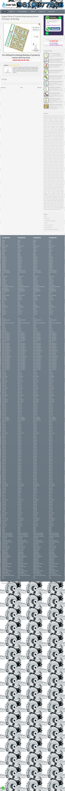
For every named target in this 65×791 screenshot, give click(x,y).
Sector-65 (57, 181)
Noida (62, 130)
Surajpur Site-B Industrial (57, 191)
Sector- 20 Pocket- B (6, 344)
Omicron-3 (55, 133)
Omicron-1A (46, 133)
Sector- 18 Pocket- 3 (56, 139)
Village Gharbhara (57, 200)
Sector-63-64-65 (47, 181)
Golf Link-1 (56, 124)
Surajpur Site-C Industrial (49, 193)
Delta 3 (62, 117)
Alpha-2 (48, 115)
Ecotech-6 (61, 120)
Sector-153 (51, 164)
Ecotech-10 (51, 118)
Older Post (39, 87)
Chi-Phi (49, 117)
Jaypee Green (47, 127)
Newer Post (3, 87)
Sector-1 (3, 370)
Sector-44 (53, 174)
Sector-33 (53, 171)
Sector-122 (50, 158)
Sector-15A (61, 164)
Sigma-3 (45, 191)
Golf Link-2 (61, 124)
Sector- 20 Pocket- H (51, 146)
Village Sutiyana (52, 206)
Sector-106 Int (60, 155)
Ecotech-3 (56, 120)
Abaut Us (46, 222)
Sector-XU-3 (53, 190)
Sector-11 (50, 157)
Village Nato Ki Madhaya (7, 563)
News (60, 130)
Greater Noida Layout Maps (49, 220)
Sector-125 (55, 158)
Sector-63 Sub (60, 180)
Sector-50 (61, 175)
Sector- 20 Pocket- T (48, 154)
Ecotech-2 (51, 120)
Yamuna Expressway (59, 207)
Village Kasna (53, 203)
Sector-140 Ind (5, 399)
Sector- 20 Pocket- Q (6, 363)
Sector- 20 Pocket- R (52, 152)
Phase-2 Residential (48, 135)
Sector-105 (55, 155)
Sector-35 (61, 171)
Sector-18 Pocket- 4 (55, 167)
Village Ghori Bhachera (6, 556)
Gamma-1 (61, 123)
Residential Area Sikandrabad (8, 322)
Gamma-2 (46, 124)
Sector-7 (53, 183)
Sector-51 (45, 177)
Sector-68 (50, 183)
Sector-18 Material (47, 167)
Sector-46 (61, 174)
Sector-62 (50, 180)
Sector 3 (57, 136)
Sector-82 (57, 184)
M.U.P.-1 (48, 129)
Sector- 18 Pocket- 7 (6, 340)
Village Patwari (51, 204)
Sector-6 (57, 178)
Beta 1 (52, 115)
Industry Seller (4, 583)
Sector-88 (57, 186)
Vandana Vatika (51, 199)
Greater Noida (47, 126)
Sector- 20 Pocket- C (54, 143)
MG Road (4, 296)
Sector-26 (45, 170)
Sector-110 (61, 157)
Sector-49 (54, 175)
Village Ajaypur (5, 552)
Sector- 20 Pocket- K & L (58, 148)
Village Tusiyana (51, 207)
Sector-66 (61, 181)
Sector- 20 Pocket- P (54, 151)
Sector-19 (61, 167)
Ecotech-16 (46, 120)
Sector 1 (50, 136)
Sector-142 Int (48, 162)
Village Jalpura (47, 203)
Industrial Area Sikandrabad (57, 126)
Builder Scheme (60, 115)
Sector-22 (53, 168)
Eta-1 (49, 123)
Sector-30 (45, 171)
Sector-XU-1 (4, 523)
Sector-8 (45, 184)
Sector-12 (45, 158)
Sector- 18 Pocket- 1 (58, 138)
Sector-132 (51, 159)
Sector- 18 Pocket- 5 (6, 337)
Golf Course (50, 124)
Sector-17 (54, 165)
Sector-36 (45, 172)
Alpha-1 (45, 115)
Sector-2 (45, 168)
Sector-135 (56, 159)
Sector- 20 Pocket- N (56, 149)
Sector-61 (45, 180)
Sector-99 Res (54, 188)
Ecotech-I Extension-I (6, 272)
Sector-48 (50, 175)
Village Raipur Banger (58, 204)
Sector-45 (57, 174)
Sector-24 (61, 168)
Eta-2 (52, 123)
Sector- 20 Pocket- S (6, 366)
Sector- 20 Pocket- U (56, 154)
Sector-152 (46, 164)
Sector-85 (49, 186)
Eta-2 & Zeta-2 (56, 123)
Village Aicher (58, 199)
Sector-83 (61, 184)
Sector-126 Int (60, 158)
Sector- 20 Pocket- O (6, 360)
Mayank (61, 583)
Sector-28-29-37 (56, 170)
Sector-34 (57, 171)
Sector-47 (45, 175)
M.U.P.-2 (52, 129)
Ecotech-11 (56, 118)
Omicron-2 (50, 133)
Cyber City (53, 117)
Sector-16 (45, 165)
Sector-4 (53, 172)
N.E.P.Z (57, 130)
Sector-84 (45, 186)
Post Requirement (22, 11)
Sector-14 (52, 161)
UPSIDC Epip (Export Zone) (55, 196)
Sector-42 (45, 174)
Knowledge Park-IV (54, 127)
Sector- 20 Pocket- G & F (6, 350)
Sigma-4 (49, 191)
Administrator (14, 65)
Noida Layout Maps (48, 227)
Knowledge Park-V (5, 291)
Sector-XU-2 (48, 190)
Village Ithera (60, 202)
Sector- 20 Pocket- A (56, 142)
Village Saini (46, 206)
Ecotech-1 (46, 118)
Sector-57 (45, 178)
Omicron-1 (61, 132)
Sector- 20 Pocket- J (48, 148)
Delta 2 (59, 117)
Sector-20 (49, 168)
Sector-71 (57, 183)
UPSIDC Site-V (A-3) (5, 547)
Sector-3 (61, 170)
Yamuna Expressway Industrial (50, 209)
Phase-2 (61, 133)
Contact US (42, 11)
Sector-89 (61, 186)
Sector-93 (58, 187)
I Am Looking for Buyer (48, 225)
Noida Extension (52, 132)
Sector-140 (56, 161)
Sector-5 (57, 175)
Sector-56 (61, 177)
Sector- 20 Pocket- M (48, 149)
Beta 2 (55, 115)
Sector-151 (61, 162)
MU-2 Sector (52, 130)
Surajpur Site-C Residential (7, 536)
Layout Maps (46, 218)
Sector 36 (61, 136)
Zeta (57, 209)
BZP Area (45, 117)
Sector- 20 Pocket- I (59, 146)
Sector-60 (61, 178)
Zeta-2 (59, 209)
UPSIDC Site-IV (5, 543)
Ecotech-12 (61, 118)
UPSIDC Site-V (49, 197)
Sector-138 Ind (47, 161)
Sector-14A (53, 162)
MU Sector (48, 130)
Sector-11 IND (56, 157)
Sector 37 (46, 138)
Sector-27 (50, 170)
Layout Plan (51, 11)
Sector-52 (49, 177)
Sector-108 (46, 157)
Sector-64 (52, 181)
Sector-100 (51, 155)
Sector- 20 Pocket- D (6, 347)
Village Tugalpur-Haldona (7, 571)
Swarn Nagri (51, 194)
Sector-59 (54, 178)
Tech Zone (57, 194)
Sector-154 (56, 164)
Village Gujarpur (54, 202)
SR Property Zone (55, 583)
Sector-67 (45, 183)
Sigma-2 (61, 190)
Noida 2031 (46, 132)
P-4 (59, 133)
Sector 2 (54, 136)
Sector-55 (57, 177)
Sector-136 (61, 159)
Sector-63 (55, 180)
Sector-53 (53, 177)
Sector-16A (50, 165)
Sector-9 (45, 187)
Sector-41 (61, 172)
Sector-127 (46, 159)
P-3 (57, 133)
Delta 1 (56, 117)
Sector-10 (46, 155)
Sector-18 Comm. (60, 165)
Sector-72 (61, 183)
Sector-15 (57, 162)
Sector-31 (49, 171)
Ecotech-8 (50, 121)
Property (33, 11)
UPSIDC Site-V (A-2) (56, 197)
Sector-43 (49, 174)
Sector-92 (54, 187)
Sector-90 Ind (49, 187)
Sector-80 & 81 (51, 184)
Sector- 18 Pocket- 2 (48, 139)
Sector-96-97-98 (48, 188)
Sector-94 (4, 517)
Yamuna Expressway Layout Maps (51, 229)
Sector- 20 (50, 142)
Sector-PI (58, 188)
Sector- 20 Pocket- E (52, 145)
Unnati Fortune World (6, 540)
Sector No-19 (51, 138)
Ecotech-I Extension (56, 121)
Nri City (57, 132)
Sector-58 (50, 178)
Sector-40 (57, 172)
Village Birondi (50, 200)
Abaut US (12, 11)
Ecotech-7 (46, 121)
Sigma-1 (58, 190)
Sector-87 (53, 186)
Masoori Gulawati (58, 129)
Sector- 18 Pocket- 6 (54, 141)
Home (4, 11)
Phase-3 (54, 135)
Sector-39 (50, 172)
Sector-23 (57, 168)
